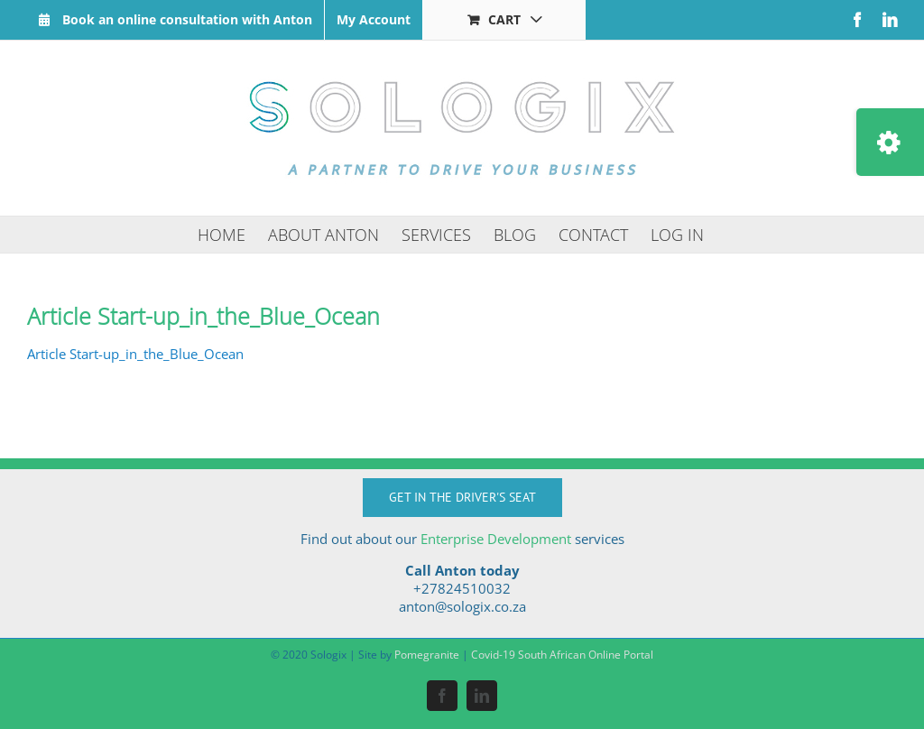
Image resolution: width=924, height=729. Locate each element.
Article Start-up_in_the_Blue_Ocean (135, 354)
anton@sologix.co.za (462, 606)
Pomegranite (426, 654)
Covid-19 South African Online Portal (562, 654)
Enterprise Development (495, 539)
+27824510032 (462, 588)
